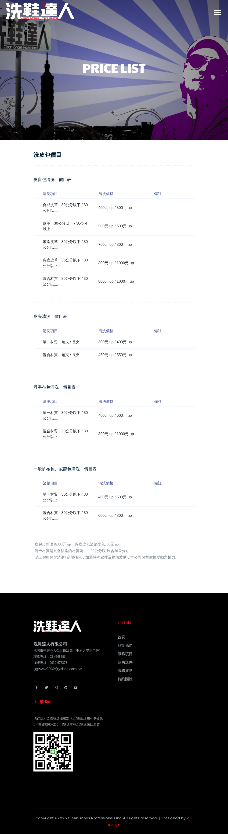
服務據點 (125, 671)
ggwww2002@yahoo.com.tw (57, 669)
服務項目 (125, 654)
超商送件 (125, 662)
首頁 (121, 637)
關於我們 (125, 645)
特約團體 (125, 679)
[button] (217, 11)
